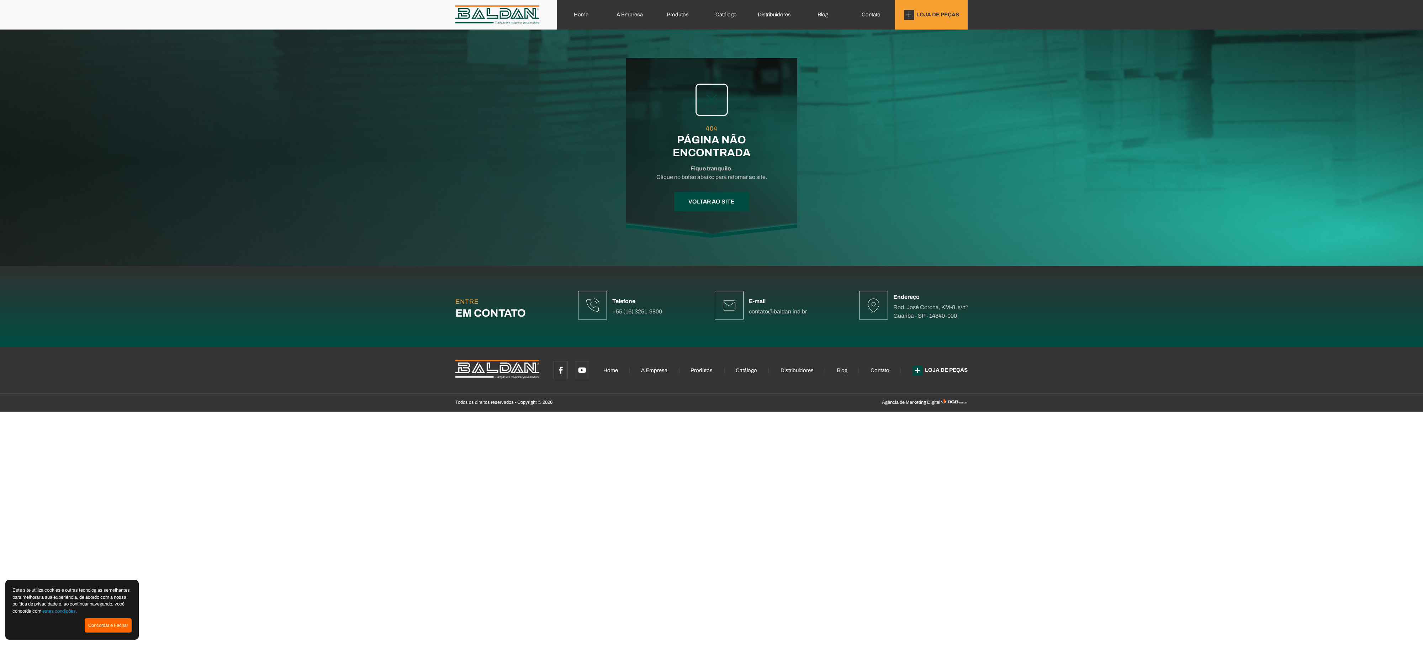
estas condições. (59, 611)
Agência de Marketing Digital (911, 402)
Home (581, 14)
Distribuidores (774, 14)
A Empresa (630, 14)
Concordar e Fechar (108, 625)
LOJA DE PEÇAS (931, 15)
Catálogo (726, 14)
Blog (823, 14)
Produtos (678, 14)
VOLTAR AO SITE (711, 202)
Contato (871, 14)
